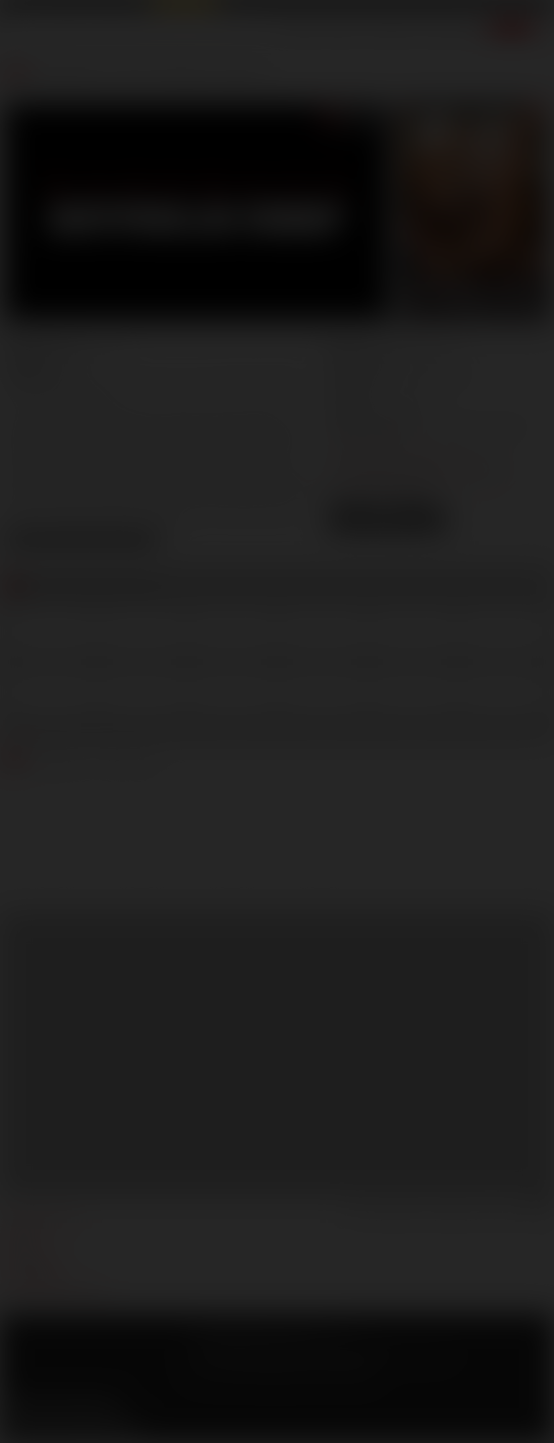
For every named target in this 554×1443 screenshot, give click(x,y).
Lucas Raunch (88, 7)
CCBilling (234, 1351)
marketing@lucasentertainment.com (412, 452)
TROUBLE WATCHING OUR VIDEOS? (57, 1292)
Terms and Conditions (219, 1339)
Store (433, 31)
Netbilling (263, 1351)
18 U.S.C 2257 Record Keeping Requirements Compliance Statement (281, 1372)
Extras (470, 31)
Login (474, 8)
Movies (343, 31)
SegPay (290, 1351)
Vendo (313, 1351)
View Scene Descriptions (82, 541)
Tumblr (84, 1405)
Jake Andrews (237, 381)
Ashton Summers (104, 381)
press (16, 1242)
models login (28, 1267)
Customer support (37, 1280)
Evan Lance (175, 381)
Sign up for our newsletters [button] (74, 1427)
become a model (32, 1255)
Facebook (13, 1405)
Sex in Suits (132, 7)
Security (297, 1339)
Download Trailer (388, 527)
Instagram (108, 1405)
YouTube (60, 1405)
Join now (511, 31)
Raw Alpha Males (185, 7)
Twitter (37, 1405)
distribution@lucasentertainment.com (414, 481)
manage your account (43, 1217)
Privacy (267, 1339)
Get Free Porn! (519, 8)
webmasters (27, 1230)
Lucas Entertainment (33, 7)
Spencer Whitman (77, 393)
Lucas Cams (239, 7)
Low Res (356, 512)
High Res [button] (418, 512)
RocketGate (357, 1351)
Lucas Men (390, 31)
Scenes (303, 31)
